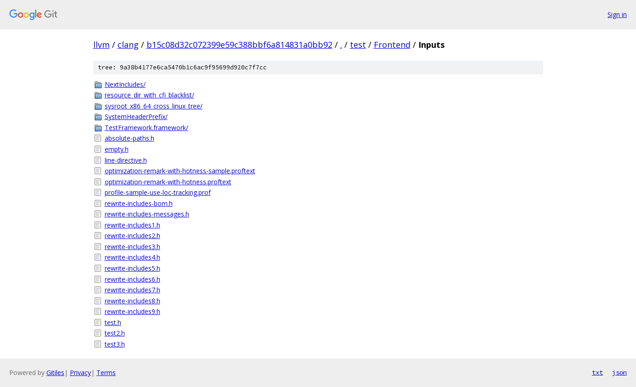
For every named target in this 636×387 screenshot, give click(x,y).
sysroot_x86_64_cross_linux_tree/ (154, 106)
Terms (106, 372)
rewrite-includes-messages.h (147, 214)
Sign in (617, 14)
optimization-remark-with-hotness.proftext (168, 181)
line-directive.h (126, 160)
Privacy (80, 372)
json (619, 372)
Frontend (392, 44)
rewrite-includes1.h (132, 225)
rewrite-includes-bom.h (139, 203)
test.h (113, 322)
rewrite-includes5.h (132, 268)
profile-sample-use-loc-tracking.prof (158, 192)
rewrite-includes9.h (132, 311)
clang (128, 44)
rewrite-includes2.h (132, 235)
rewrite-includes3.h (132, 246)
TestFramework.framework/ (146, 127)
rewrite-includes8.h (132, 300)
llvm (101, 44)
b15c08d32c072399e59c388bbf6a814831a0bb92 (239, 44)
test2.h (115, 333)
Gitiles (55, 372)
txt (597, 372)
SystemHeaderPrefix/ (136, 116)
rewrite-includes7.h (132, 289)
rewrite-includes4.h (132, 257)
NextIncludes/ (125, 84)
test (358, 44)
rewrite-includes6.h (132, 279)
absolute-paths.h (129, 138)
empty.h (117, 149)
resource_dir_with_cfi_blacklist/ (149, 95)
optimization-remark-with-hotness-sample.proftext (180, 170)
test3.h (115, 344)
